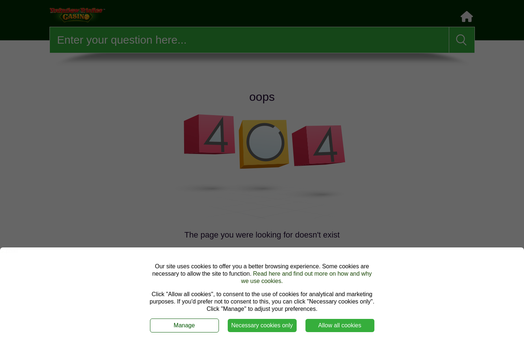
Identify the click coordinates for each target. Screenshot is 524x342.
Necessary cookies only (262, 325)
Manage (184, 325)
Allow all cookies (339, 325)
